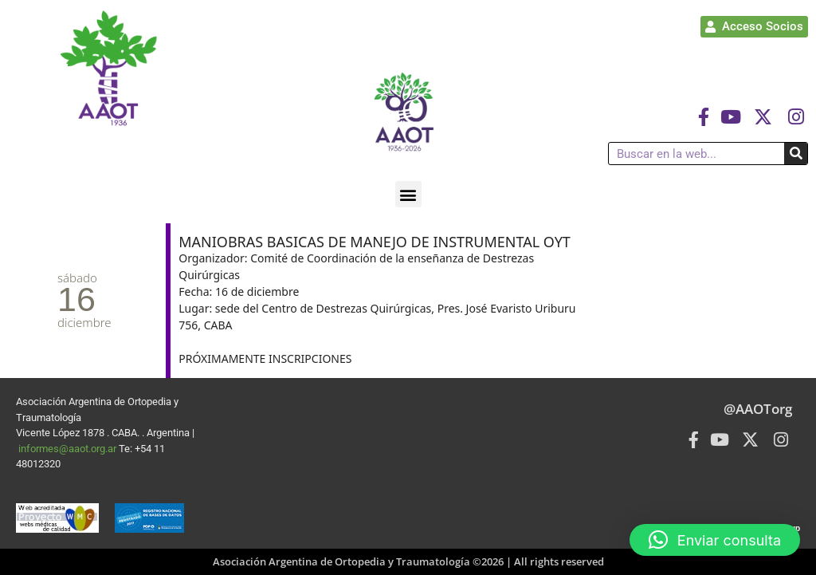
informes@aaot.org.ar (68, 449)
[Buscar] (795, 153)
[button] (408, 194)
